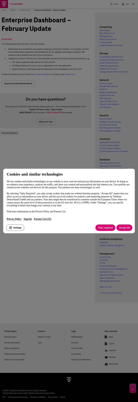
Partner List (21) (42, 219)
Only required (105, 227)
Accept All (124, 227)
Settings (15, 227)
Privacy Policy (14, 219)
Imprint (28, 219)
